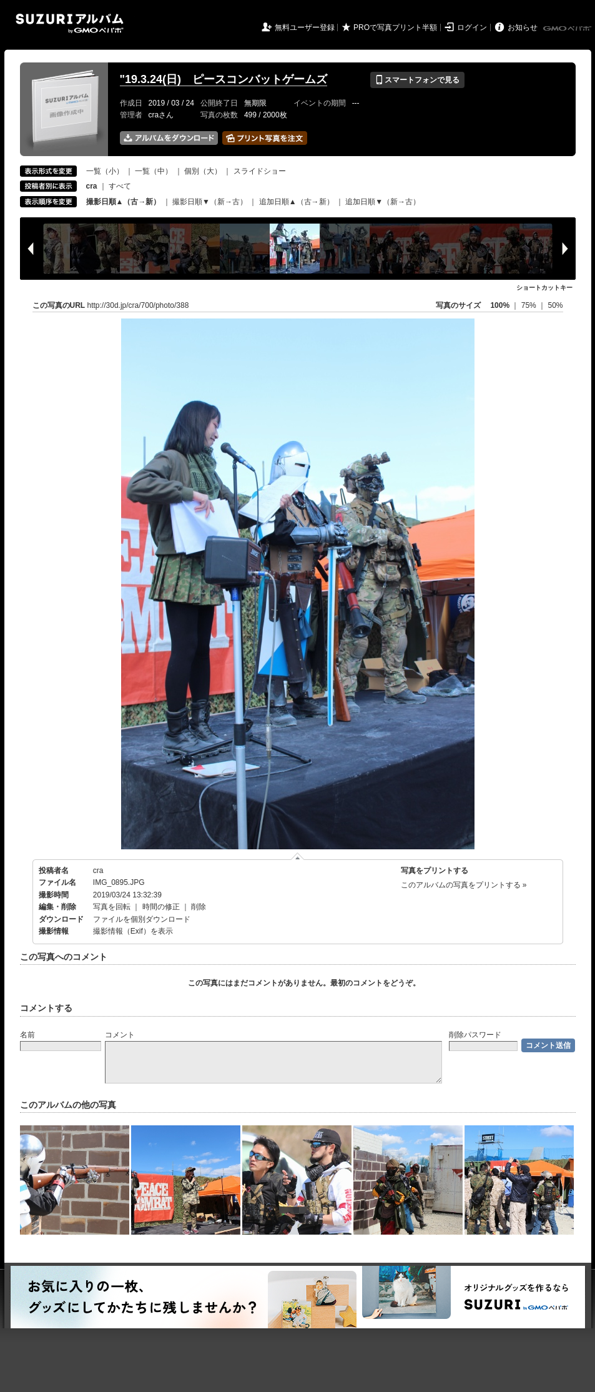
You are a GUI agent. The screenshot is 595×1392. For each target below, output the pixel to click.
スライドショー (260, 171)
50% (555, 305)
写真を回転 (111, 906)
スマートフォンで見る (417, 80)
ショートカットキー (544, 287)
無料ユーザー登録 (305, 27)
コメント (120, 1034)
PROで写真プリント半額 (395, 27)
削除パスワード (475, 1034)
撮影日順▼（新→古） (209, 201)
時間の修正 (161, 906)
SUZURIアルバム (69, 23)
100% (499, 305)
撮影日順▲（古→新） (123, 201)
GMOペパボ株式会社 (568, 28)
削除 (198, 906)
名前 (27, 1034)
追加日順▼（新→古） (382, 201)
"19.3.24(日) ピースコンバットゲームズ (224, 79)
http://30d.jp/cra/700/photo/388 (138, 305)
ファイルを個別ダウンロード (141, 919)
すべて (120, 186)
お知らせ (523, 27)
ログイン (472, 27)
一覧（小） (105, 171)
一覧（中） (153, 171)
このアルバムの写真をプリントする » (464, 885)
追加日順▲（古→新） (296, 201)
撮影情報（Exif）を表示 (133, 931)
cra (98, 870)
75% (529, 305)
